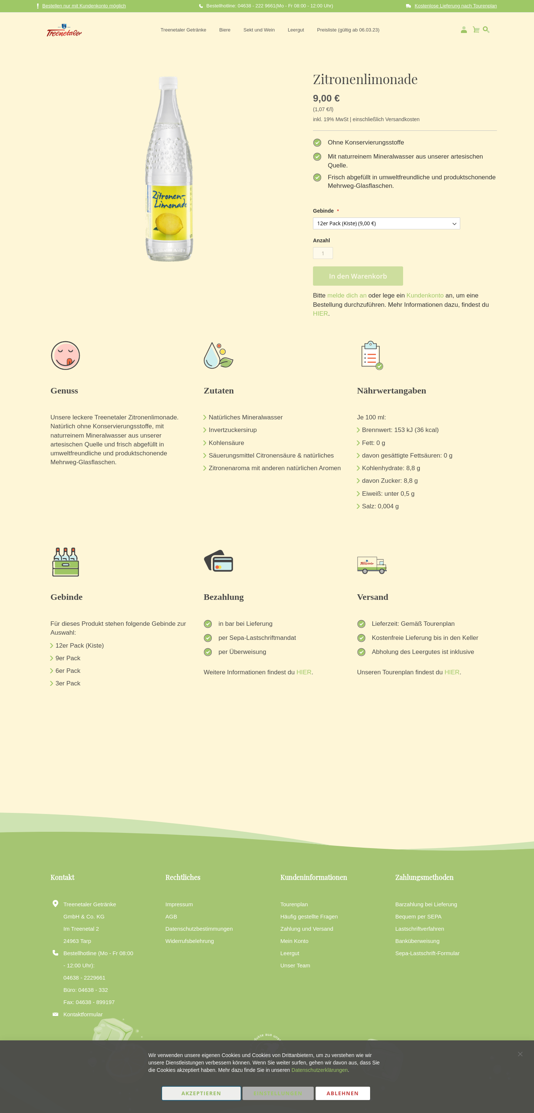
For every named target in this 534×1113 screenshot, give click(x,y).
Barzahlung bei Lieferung (426, 904)
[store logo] (62, 29)
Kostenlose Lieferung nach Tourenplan (456, 6)
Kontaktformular (83, 1014)
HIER (320, 313)
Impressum (179, 904)
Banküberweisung (417, 941)
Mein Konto (294, 941)
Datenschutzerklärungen (319, 1070)
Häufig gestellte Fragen (309, 916)
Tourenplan (294, 904)
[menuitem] (182, 29)
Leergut (289, 953)
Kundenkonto (424, 295)
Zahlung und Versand (306, 929)
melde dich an (346, 295)
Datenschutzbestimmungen (199, 929)
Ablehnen (343, 1093)
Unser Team (295, 965)
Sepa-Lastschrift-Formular (427, 953)
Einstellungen (278, 1093)
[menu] (269, 29)
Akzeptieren (201, 1093)
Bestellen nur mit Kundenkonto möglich (81, 6)
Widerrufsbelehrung (189, 941)
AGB (171, 916)
